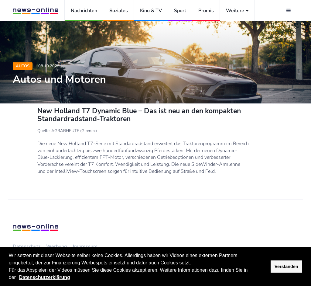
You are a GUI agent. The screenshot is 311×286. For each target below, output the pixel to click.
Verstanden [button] (286, 266)
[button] (18, 278)
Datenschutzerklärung (44, 277)
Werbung (56, 246)
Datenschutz (26, 246)
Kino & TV (151, 10)
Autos (22, 66)
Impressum (85, 246)
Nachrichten (84, 10)
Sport (180, 10)
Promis (206, 10)
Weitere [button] (237, 10)
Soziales (118, 10)
